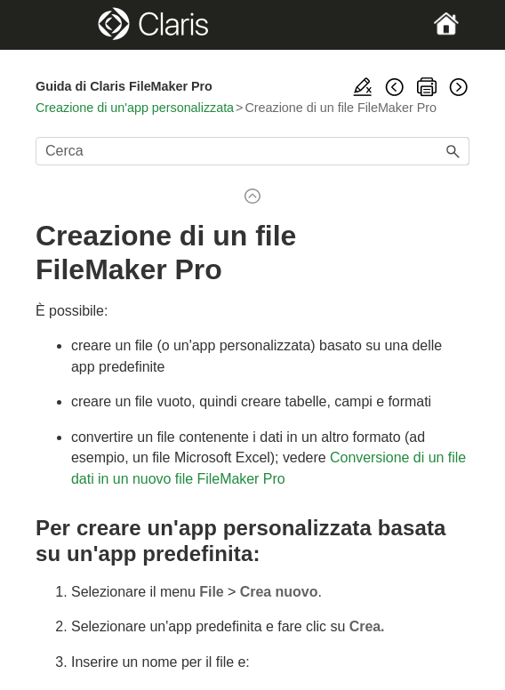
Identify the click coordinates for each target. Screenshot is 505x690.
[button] (453, 151)
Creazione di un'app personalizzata (135, 107)
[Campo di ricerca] (252, 151)
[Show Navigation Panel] (56, 25)
